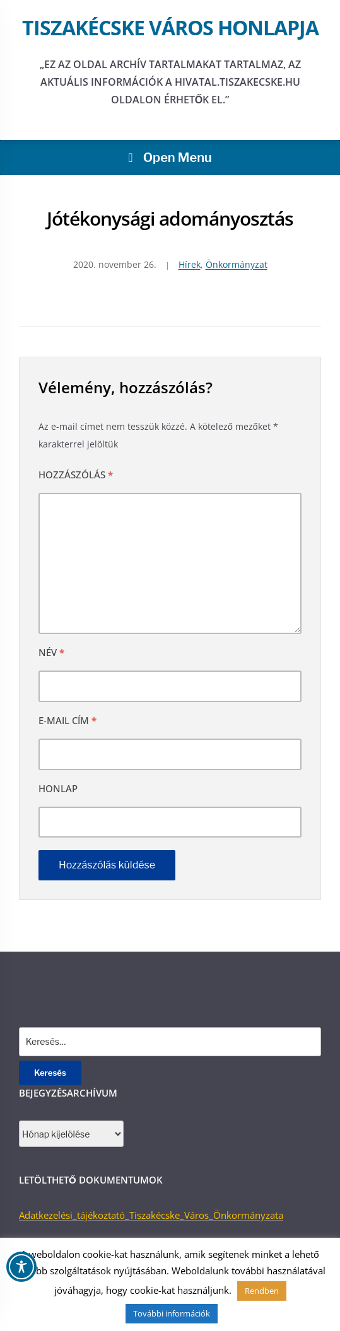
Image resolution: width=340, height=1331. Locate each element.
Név (51, 652)
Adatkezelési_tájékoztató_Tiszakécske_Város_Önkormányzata (151, 1215)
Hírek (190, 264)
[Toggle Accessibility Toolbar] (21, 1267)
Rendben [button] (262, 1290)
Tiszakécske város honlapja (170, 27)
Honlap (58, 788)
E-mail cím (67, 720)
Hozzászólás (75, 474)
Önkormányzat (236, 264)
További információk (171, 1313)
